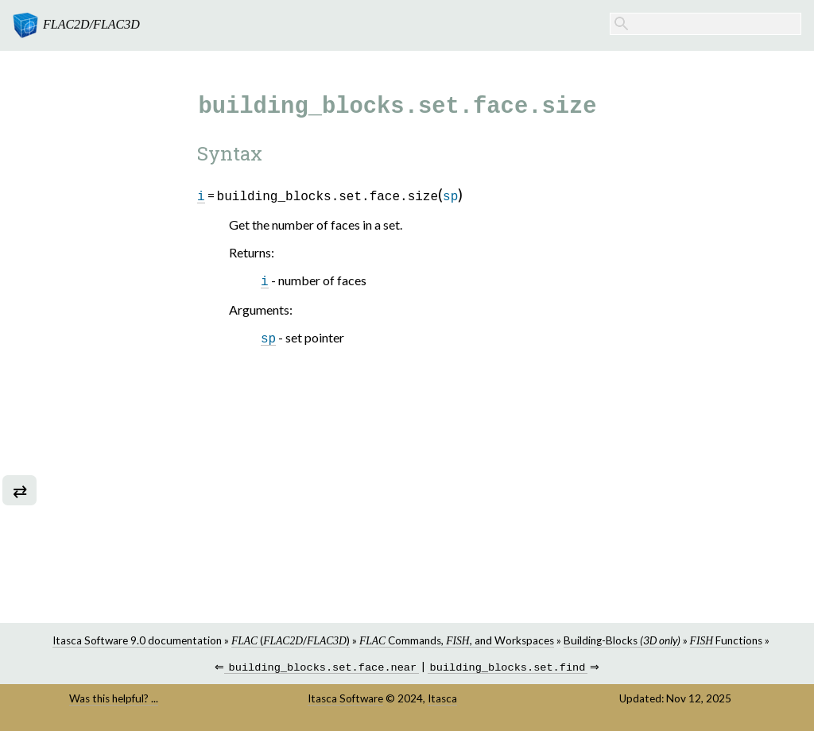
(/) (290, 640)
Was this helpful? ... (113, 700)
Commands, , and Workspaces (456, 640)
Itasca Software (345, 700)
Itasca (442, 700)
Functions (726, 640)
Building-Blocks (622, 640)
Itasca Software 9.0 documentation (137, 640)
